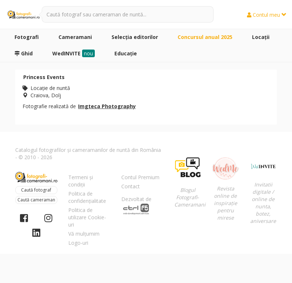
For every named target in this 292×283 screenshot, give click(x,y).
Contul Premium (140, 177)
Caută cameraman (36, 200)
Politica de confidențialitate (87, 197)
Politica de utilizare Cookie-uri (87, 217)
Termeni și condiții (80, 181)
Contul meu (267, 14)
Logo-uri (78, 242)
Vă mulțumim (84, 233)
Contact (130, 186)
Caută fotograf (36, 190)
